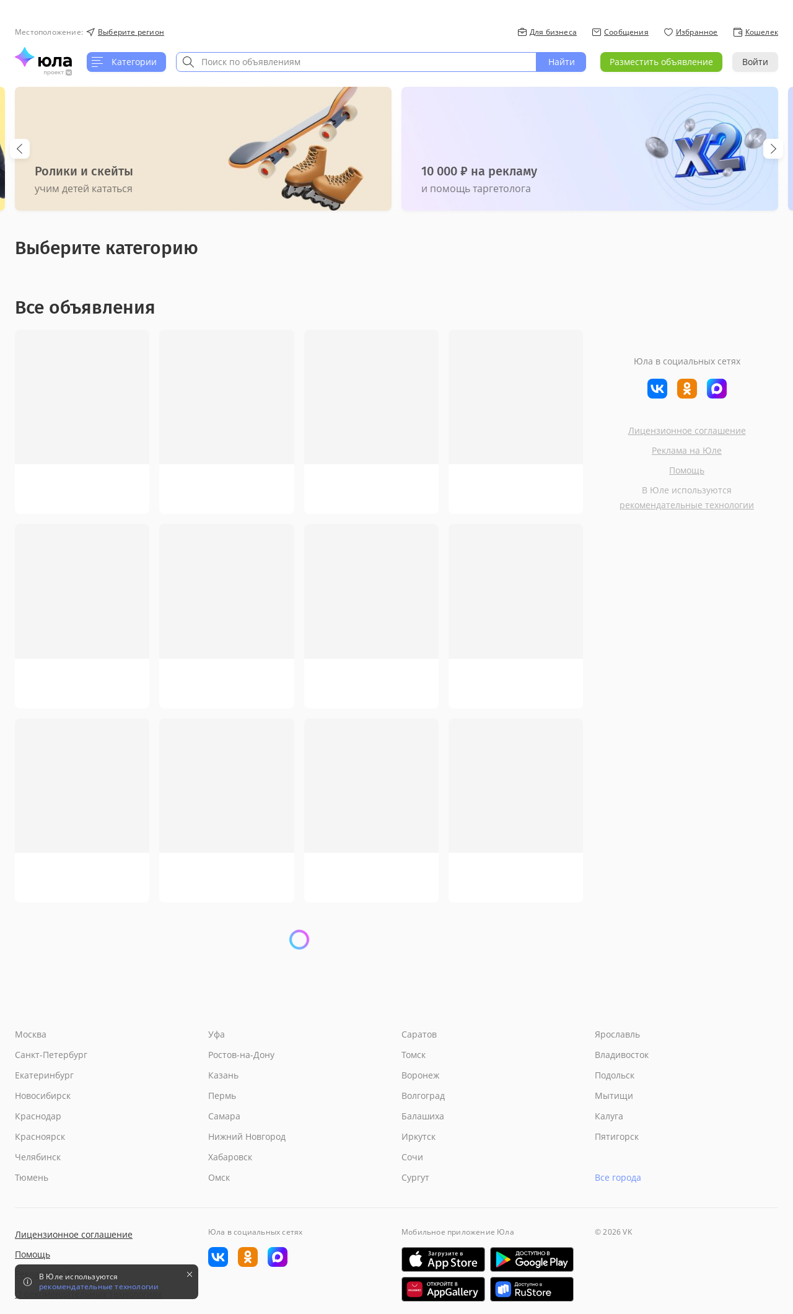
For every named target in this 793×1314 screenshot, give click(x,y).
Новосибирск (43, 1095)
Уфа (216, 1034)
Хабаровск (230, 1157)
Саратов (419, 1034)
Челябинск (38, 1157)
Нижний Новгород (247, 1136)
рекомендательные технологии (687, 505)
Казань (223, 1075)
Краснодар (38, 1116)
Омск (219, 1177)
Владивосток (622, 1054)
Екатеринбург (44, 1075)
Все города (618, 1177)
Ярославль (617, 1034)
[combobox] (356, 62)
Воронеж (420, 1075)
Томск (413, 1054)
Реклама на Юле (687, 450)
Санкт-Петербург (51, 1054)
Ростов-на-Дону (241, 1054)
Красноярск (40, 1136)
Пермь (222, 1095)
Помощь (686, 470)
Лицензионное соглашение (687, 430)
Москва (30, 1034)
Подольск (614, 1075)
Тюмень (31, 1177)
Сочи (412, 1157)
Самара (224, 1116)
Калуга (609, 1116)
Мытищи (614, 1095)
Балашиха (422, 1116)
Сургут (415, 1177)
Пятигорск (617, 1136)
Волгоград (423, 1095)
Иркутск (418, 1136)
